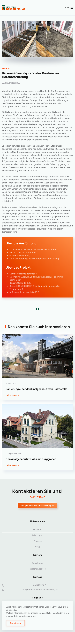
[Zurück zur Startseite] (13, 7)
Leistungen (37, 535)
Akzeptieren (15, 623)
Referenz (6, 68)
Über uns (37, 529)
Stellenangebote (37, 568)
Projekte (38, 541)
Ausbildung (37, 563)
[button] (68, 7)
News (37, 546)
